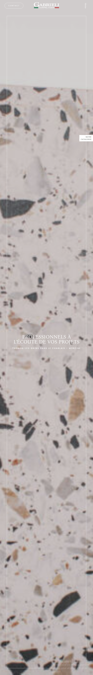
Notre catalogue (86, 138)
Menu (86, 5)
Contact (14, 5)
